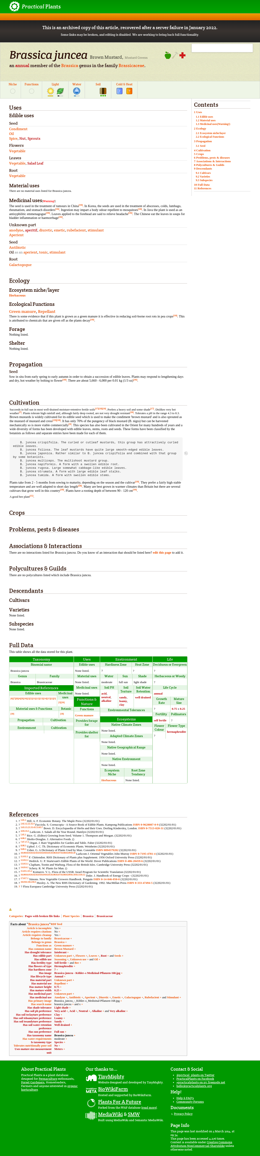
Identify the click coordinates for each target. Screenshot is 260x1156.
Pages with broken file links (42, 916)
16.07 (58, 874)
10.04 (43, 853)
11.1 (26, 856)
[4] (19, 698)
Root (104, 955)
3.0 (22, 827)
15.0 (23, 871)
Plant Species (71, 916)
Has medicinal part (39, 993)
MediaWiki (110, 1114)
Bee (76, 962)
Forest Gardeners (32, 1082)
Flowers (80, 955)
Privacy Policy (183, 1114)
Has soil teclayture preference (33, 1014)
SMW (134, 1114)
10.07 (58, 853)
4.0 (22, 831)
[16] (81, 204)
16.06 (53, 874)
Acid (72, 1011)
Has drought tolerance (38, 952)
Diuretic (104, 997)
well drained (143, 697)
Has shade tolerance (40, 1007)
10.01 (28, 853)
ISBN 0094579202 (107, 850)
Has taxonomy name (39, 1035)
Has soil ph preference (38, 1011)
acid (104, 693)
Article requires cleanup (37, 935)
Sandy (58, 1021)
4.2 (27, 831)
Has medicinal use (40, 997)
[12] (38, 698)
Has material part (40, 980)
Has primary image (39, 1000)
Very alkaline (117, 1011)
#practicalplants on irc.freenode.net (200, 1082)
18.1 (26, 882)
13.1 (26, 863)
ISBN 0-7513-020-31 (151, 828)
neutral (105, 697)
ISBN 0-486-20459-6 (130, 861)
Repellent (60, 983)
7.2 (27, 842)
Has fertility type (41, 962)
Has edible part (42, 955)
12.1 (26, 860)
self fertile (160, 720)
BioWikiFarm (113, 1089)
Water (76, 84)
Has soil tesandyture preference (33, 1021)
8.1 (24, 845)
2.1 (24, 823)
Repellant (47, 311)
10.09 (68, 853)
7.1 (24, 842)
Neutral (83, 1011)
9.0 (22, 849)
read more (149, 1108)
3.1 (24, 827)
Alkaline (97, 1011)
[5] (31, 698)
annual (22, 65)
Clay (57, 1014)
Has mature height (40, 987)
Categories (16, 916)
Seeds (117, 955)
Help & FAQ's (185, 1098)
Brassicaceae (131, 65)
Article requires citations (37, 931)
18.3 (34, 882)
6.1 (24, 838)
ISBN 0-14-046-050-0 (106, 879)
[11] (34, 698)
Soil (98, 84)
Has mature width (40, 990)
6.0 (22, 838)
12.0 (23, 860)
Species (58, 1042)
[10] (175, 315)
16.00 (23, 874)
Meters (58, 1049)
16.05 (48, 874)
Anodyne (59, 997)
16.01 (28, 874)
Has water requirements (37, 1038)
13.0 (23, 863)
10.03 (38, 853)
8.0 (22, 845)
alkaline (106, 700)
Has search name (41, 1004)
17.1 (26, 878)
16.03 (38, 874)
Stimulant (173, 997)
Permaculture (48, 1079)
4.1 (24, 831)
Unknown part (63, 955)
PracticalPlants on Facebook (195, 1079)
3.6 (38, 827)
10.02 (33, 853)
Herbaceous (17, 295)
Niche (13, 84)
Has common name (39, 949)
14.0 (23, 867)
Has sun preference (39, 1031)
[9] (22, 698)
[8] (17, 698)
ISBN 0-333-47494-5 (140, 883)
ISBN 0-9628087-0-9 (145, 824)
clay (121, 704)
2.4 (33, 823)
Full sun (59, 1031)
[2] (28, 698)
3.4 (33, 827)
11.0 (23, 856)
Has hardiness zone (40, 969)
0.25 (182, 708)
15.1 (26, 871)
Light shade (61, 1007)
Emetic (116, 997)
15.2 (30, 871)
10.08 (63, 853)
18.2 (30, 882)
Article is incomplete (39, 928)
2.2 (27, 823)
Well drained (62, 1025)
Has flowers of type (39, 966)
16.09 (68, 874)
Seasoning (60, 959)
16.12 (82, 874)
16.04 (43, 874)
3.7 (41, 827)
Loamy (58, 1018)
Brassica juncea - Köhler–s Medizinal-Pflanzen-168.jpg (87, 973)
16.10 (72, 874)
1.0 (22, 820)
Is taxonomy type (41, 1042)
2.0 (22, 823)
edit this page (162, 552)
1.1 (24, 820)
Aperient (89, 997)
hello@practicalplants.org (194, 1086)
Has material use (41, 983)
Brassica (69, 65)
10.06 (53, 853)
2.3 (30, 823)
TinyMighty (111, 1076)
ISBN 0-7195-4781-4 (143, 853)
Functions (31, 84)
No (56, 1045)
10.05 (48, 853)
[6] (11, 698)
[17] (97, 408)
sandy (123, 697)
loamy (123, 701)
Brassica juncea (38, 924)
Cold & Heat (124, 84)
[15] (31, 495)
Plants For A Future (119, 1101)
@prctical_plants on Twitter (195, 1075)
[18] (100, 408)
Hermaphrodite (63, 966)
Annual (58, 976)
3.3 (30, 827)
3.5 (36, 827)
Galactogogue (133, 997)
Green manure (22, 311)
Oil (96, 959)
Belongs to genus (41, 942)
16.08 (63, 874)
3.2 (27, 827)
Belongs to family (41, 938)
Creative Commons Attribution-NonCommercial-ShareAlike (201, 1144)
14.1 (26, 867)
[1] (52, 698)
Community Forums (190, 1102)
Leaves (93, 955)
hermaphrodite (176, 731)
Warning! (49, 201)
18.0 (23, 882)
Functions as (43, 945)
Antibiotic (75, 997)
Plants (41, 6)
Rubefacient (152, 997)
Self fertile (60, 962)
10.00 (23, 853)
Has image (45, 973)
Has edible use (42, 959)
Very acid (60, 1011)
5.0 (22, 834)
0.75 (174, 708)
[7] (20, 412)
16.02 (33, 874)
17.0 (23, 878)
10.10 (72, 853)
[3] (70, 424)
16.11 (77, 874)
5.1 (24, 834)
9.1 (24, 849)
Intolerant (60, 952)
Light (55, 84)
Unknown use (78, 959)
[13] (41, 698)
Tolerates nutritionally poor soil (32, 1045)
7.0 (22, 842)
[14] (45, 698)
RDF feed (56, 924)
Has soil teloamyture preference (32, 1018)
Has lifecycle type (41, 976)
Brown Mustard (64, 949)
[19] (55, 420)
